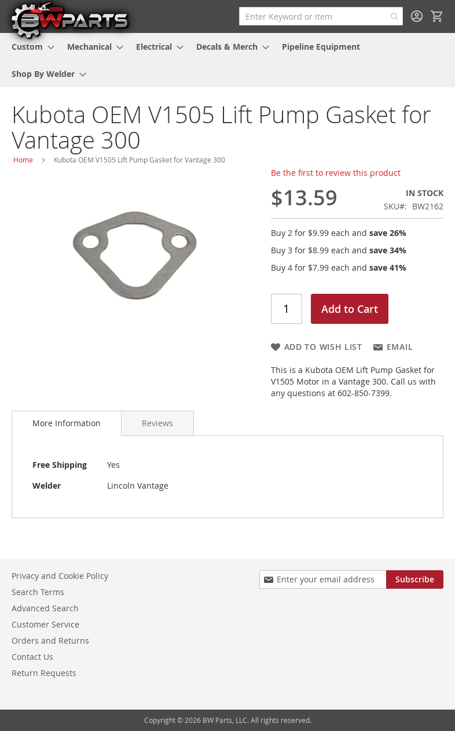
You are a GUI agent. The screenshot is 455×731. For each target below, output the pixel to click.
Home (23, 159)
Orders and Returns (50, 640)
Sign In (416, 16)
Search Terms (38, 591)
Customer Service (45, 624)
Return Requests (44, 672)
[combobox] (321, 16)
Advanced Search (45, 608)
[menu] (227, 60)
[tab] (67, 423)
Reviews (157, 423)
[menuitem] (29, 46)
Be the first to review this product (336, 172)
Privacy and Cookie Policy (60, 575)
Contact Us (32, 656)
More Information (66, 423)
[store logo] (69, 20)
